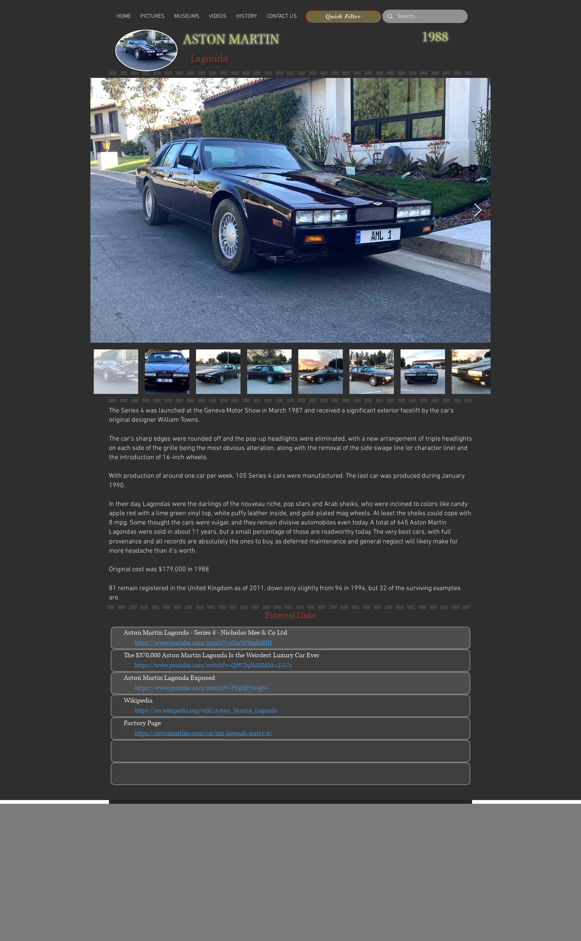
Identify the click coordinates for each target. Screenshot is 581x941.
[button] (217, 16)
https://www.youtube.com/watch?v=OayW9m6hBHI (203, 643)
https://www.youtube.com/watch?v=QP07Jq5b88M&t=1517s (213, 665)
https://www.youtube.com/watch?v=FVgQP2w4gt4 (201, 688)
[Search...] (424, 16)
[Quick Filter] (343, 16)
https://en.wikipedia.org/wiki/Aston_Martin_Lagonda (206, 711)
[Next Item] (478, 210)
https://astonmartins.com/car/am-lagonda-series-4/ (203, 733)
